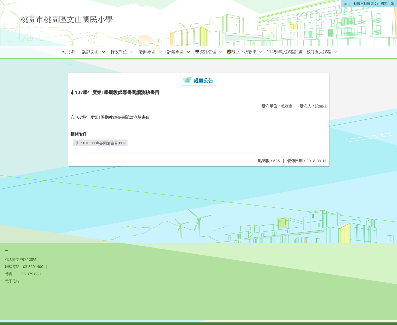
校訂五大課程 (319, 51)
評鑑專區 (175, 51)
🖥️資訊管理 (205, 51)
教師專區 (147, 51)
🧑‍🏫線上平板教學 (241, 51)
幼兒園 (68, 51)
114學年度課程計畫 (284, 51)
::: (345, 3)
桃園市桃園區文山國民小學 (374, 3)
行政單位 (119, 51)
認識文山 (90, 51)
